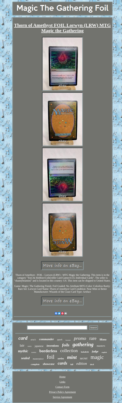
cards (62, 363)
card (22, 338)
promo (80, 338)
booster (68, 340)
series (61, 358)
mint (72, 357)
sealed (25, 358)
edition (81, 363)
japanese (39, 346)
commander (46, 339)
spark (59, 339)
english (104, 352)
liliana (103, 339)
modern (33, 352)
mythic (23, 351)
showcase (48, 364)
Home (62, 376)
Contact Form (62, 387)
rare (92, 338)
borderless (48, 351)
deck (92, 364)
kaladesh (85, 352)
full (71, 364)
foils (65, 345)
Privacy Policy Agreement (62, 392)
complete (35, 364)
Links (62, 381)
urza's (33, 339)
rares (30, 346)
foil (50, 357)
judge (95, 351)
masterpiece (38, 359)
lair (22, 345)
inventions (53, 345)
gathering (83, 344)
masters (101, 345)
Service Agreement (62, 397)
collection (69, 350)
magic (97, 357)
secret (83, 358)
